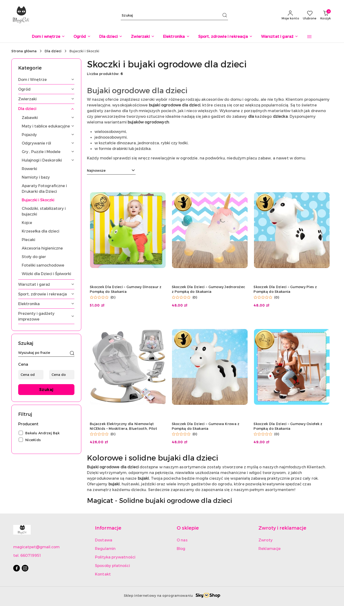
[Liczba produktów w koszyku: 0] (325, 15)
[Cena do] (61, 374)
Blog (181, 548)
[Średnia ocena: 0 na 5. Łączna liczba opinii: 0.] (102, 297)
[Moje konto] (290, 15)
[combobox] (111, 171)
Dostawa (103, 540)
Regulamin (105, 548)
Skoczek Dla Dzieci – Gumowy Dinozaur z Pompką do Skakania (126, 289)
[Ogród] (82, 37)
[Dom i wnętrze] (48, 37)
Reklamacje (269, 548)
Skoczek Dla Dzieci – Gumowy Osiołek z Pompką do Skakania (288, 426)
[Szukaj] (72, 353)
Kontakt (103, 574)
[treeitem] (46, 79)
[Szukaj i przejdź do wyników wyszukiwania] (224, 15)
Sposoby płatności (112, 565)
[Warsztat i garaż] (279, 37)
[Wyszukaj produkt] (174, 15)
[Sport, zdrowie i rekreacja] (225, 37)
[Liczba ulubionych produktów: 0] (309, 15)
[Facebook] (16, 568)
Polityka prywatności (115, 557)
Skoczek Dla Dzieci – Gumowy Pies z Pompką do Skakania (285, 289)
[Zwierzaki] (142, 37)
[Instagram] (25, 568)
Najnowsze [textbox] (96, 170)
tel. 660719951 (27, 555)
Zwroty (265, 540)
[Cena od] (30, 374)
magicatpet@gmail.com (36, 547)
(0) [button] (113, 297)
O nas (182, 540)
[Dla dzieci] (111, 37)
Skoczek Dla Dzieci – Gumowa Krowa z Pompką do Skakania (206, 426)
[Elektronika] (176, 37)
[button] (309, 36)
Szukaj (46, 389)
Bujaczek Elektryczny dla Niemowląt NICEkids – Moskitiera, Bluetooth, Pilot (123, 426)
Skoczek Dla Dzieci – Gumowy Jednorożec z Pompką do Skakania (208, 289)
